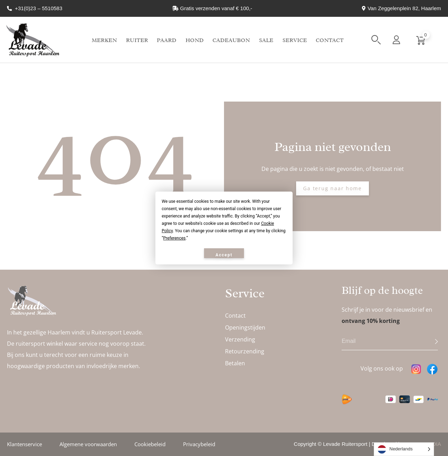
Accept (224, 255)
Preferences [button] (174, 238)
